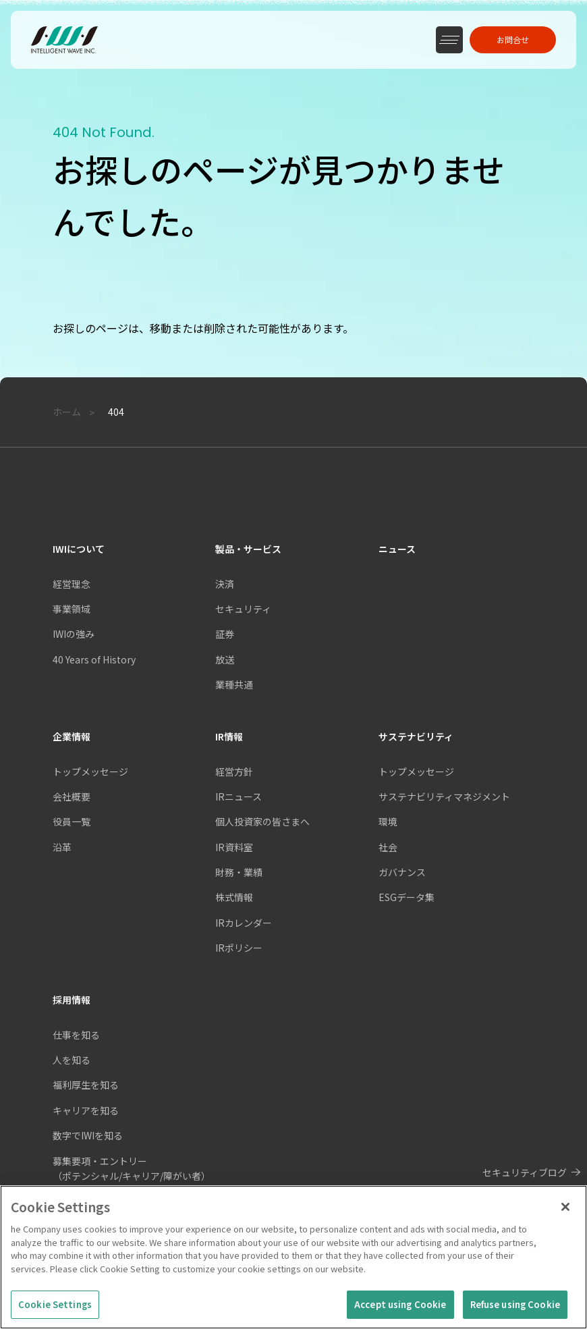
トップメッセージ (416, 771)
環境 (388, 821)
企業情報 (71, 736)
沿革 (62, 847)
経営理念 (71, 584)
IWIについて (79, 548)
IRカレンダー (243, 922)
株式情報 (234, 897)
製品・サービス (248, 548)
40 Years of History (94, 659)
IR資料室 (234, 847)
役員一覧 (71, 821)
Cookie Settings (55, 1310)
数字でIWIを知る (88, 1135)
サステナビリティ (416, 736)
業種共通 (234, 684)
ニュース (397, 548)
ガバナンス (402, 872)
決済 (224, 584)
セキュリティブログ (524, 1172)
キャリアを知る (86, 1110)
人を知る (71, 1059)
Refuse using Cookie (515, 1310)
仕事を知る (76, 1034)
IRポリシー (238, 947)
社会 (388, 847)
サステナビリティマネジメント (444, 796)
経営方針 (234, 771)
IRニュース (238, 796)
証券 (224, 634)
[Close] (565, 1213)
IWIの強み (73, 634)
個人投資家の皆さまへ (262, 821)
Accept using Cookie (400, 1310)
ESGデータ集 (407, 897)
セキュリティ (243, 609)
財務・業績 (238, 872)
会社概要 (71, 796)
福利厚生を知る (86, 1084)
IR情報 (229, 736)
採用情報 (71, 999)
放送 (224, 659)
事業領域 (71, 609)
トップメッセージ (90, 771)
